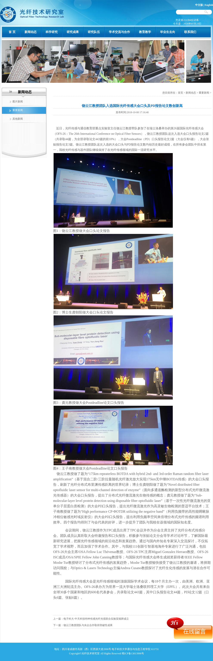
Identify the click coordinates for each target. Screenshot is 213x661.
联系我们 (190, 32)
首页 (181, 92)
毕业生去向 (167, 32)
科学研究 (52, 32)
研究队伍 (94, 32)
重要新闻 (204, 92)
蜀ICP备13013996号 (133, 653)
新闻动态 (31, 32)
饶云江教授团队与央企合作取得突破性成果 (88, 625)
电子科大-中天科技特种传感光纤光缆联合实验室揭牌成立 (96, 618)
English (209, 4)
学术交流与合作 (119, 32)
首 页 (12, 32)
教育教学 (145, 32)
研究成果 (73, 32)
